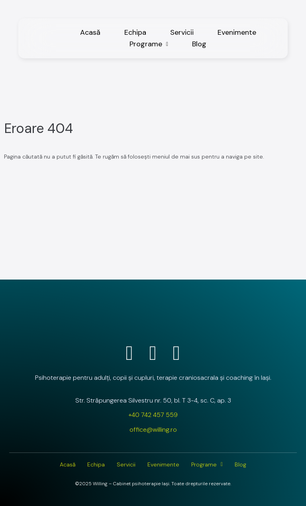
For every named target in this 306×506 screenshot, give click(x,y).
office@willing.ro (153, 429)
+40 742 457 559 (153, 415)
